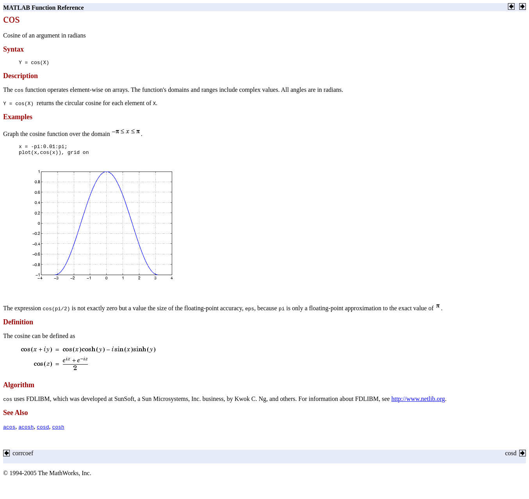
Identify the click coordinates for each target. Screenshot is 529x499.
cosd (43, 432)
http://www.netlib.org (418, 404)
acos (9, 432)
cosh (58, 432)
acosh (26, 432)
